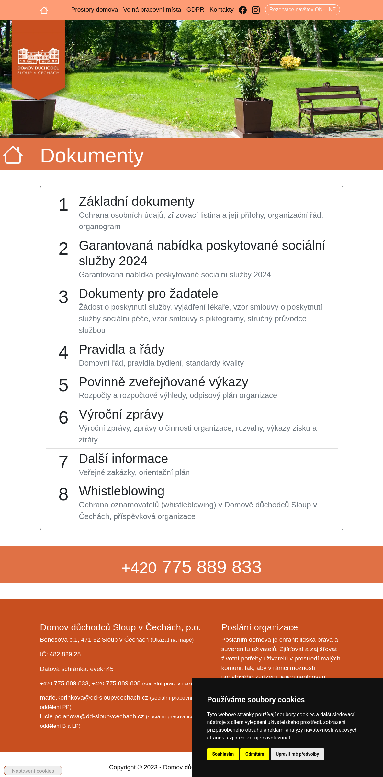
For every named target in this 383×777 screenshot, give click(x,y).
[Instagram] (255, 10)
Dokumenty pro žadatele (148, 293)
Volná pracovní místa (152, 9)
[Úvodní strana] (44, 9)
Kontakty (221, 9)
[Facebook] (242, 10)
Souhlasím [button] (223, 754)
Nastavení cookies (33, 771)
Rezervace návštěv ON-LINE (302, 9)
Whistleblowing (121, 491)
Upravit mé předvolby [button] (297, 754)
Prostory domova (94, 9)
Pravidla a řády (121, 349)
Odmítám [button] (254, 754)
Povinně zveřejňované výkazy (163, 382)
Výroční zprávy (121, 414)
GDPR (195, 9)
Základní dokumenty (137, 201)
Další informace (123, 458)
